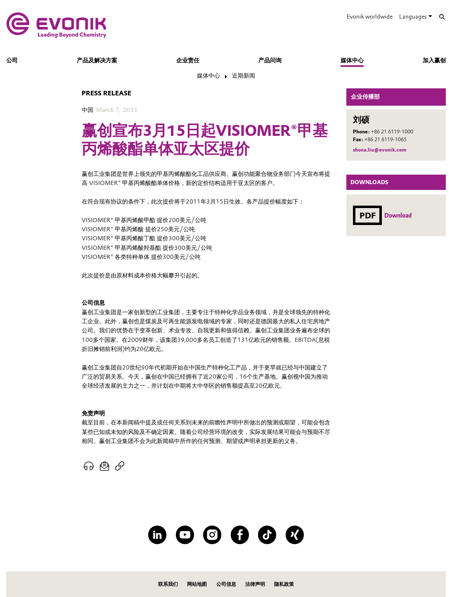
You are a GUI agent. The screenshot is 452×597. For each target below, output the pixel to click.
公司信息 (226, 584)
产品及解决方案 (97, 60)
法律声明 (255, 584)
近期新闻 (243, 75)
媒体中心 (352, 60)
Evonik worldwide (370, 16)
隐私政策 (284, 584)
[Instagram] (212, 535)
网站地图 (197, 584)
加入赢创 (434, 60)
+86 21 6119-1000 (392, 131)
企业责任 (187, 60)
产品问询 (270, 60)
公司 (12, 60)
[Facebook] (240, 535)
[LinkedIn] (157, 535)
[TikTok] (267, 535)
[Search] (442, 17)
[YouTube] (185, 535)
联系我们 (168, 584)
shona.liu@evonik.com (379, 150)
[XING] (295, 535)
